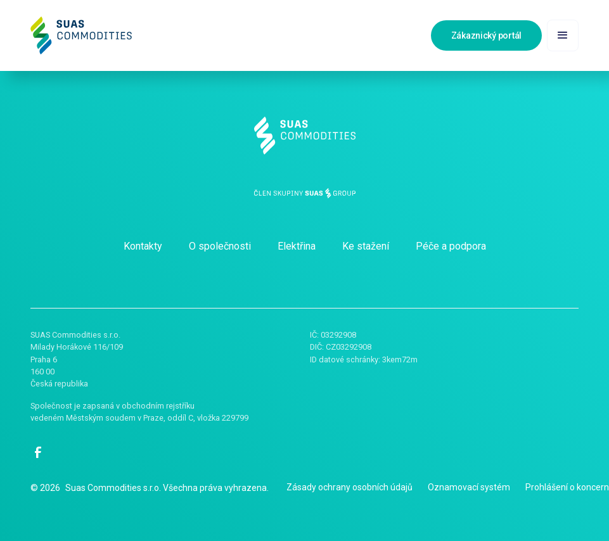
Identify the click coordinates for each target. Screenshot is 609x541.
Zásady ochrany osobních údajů (349, 487)
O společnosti (220, 246)
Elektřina (297, 246)
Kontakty (143, 246)
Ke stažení (365, 246)
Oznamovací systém (469, 487)
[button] (563, 35)
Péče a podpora (451, 246)
